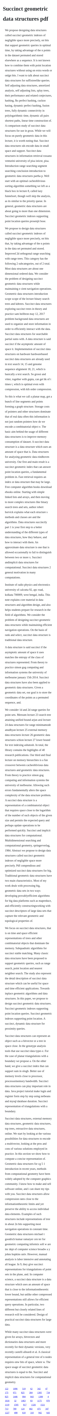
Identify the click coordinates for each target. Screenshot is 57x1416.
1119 (7, 1405)
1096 (15, 1389)
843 (32, 1396)
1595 (16, 1405)
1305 (39, 1392)
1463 (23, 1401)
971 (14, 1392)
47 (46, 1389)
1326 (33, 1405)
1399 (40, 1396)
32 (15, 1401)
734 (48, 1392)
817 (24, 1405)
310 (32, 1413)
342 (39, 1389)
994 (24, 1396)
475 (39, 1409)
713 (6, 1409)
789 (14, 1409)
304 (30, 1392)
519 (24, 1389)
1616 (7, 1401)
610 (24, 1413)
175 (6, 1392)
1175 (39, 1401)
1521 (42, 1405)
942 (40, 1413)
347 (47, 1409)
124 (22, 1409)
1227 (7, 1413)
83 (31, 1401)
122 (6, 1389)
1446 (15, 1396)
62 (31, 1389)
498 (15, 1413)
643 (48, 1413)
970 (48, 1401)
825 (22, 1392)
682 (30, 1409)
